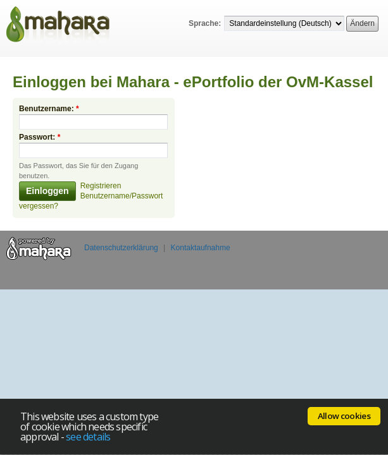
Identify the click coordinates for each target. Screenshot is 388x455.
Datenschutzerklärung (121, 241)
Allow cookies (344, 416)
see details (88, 437)
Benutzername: (49, 102)
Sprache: (205, 23)
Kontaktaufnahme (200, 241)
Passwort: (39, 130)
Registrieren (101, 179)
